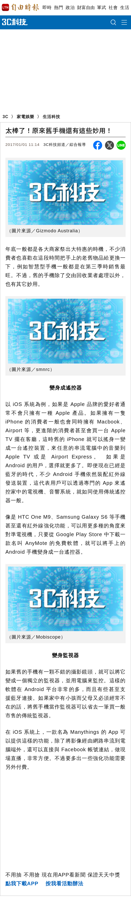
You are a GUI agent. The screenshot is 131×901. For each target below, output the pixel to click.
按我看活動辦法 (64, 883)
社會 (113, 7)
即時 (46, 7)
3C (5, 116)
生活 (124, 7)
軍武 (101, 7)
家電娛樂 (25, 116)
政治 (70, 7)
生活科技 (51, 116)
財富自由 (85, 7)
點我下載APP (21, 883)
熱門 (58, 7)
